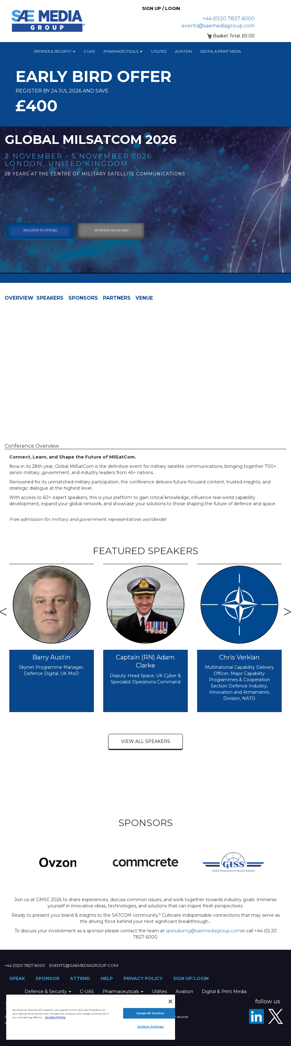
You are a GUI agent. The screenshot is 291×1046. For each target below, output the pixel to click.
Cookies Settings (150, 1026)
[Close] (170, 1001)
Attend (80, 978)
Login (201, 978)
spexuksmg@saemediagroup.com (203, 931)
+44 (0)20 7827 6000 (229, 18)
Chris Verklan (239, 657)
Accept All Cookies (150, 1013)
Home (22, 51)
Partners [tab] (117, 298)
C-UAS (89, 51)
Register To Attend (40, 230)
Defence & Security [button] (54, 51)
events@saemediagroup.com (218, 26)
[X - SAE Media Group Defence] (275, 1016)
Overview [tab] (19, 298)
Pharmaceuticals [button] (123, 51)
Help (107, 978)
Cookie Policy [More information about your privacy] (55, 1017)
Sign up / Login (161, 8)
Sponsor (47, 978)
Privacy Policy (143, 978)
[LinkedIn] (256, 1016)
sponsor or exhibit (111, 230)
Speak (17, 978)
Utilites (158, 51)
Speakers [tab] (49, 298)
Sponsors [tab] (83, 298)
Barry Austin (51, 657)
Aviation (183, 51)
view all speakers (145, 741)
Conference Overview (32, 446)
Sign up (182, 978)
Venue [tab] (144, 298)
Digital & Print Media (221, 51)
